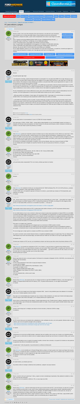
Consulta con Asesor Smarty (36, 16)
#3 (73, 116)
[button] (12, 11)
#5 (73, 146)
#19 (73, 373)
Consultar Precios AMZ (35, 53)
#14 (73, 305)
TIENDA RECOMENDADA (9, 16)
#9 (73, 196)
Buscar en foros (16, 13)
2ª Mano (61, 16)
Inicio (18, 16)
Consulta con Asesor (67, 33)
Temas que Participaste (38, 11)
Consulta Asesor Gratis (29, 56)
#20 (73, 384)
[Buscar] (72, 11)
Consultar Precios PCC (20, 53)
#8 (73, 185)
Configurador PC (49, 53)
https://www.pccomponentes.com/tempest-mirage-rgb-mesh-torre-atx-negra (31, 324)
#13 (73, 288)
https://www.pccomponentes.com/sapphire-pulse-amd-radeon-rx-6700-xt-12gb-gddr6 (33, 205)
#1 (73, 30)
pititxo (7, 26)
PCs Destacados (49, 16)
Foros (21, 11)
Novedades (27, 11)
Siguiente (10, 28)
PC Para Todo (37, 19)
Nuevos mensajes (8, 13)
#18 (73, 359)
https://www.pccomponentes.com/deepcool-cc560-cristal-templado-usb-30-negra (33, 322)
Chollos (56, 16)
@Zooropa (18, 133)
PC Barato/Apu (28, 19)
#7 (73, 173)
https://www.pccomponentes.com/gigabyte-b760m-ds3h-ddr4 (27, 209)
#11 (73, 255)
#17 (73, 347)
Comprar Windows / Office (48, 19)
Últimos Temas (24, 16)
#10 (73, 243)
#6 (73, 159)
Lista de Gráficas (60, 56)
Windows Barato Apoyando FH (65, 53)
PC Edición (74, 16)
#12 (73, 277)
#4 (73, 131)
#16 (73, 331)
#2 (73, 70)
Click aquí (26, 112)
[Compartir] (72, 31)
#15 (73, 317)
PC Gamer (67, 16)
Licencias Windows (50, 11)
